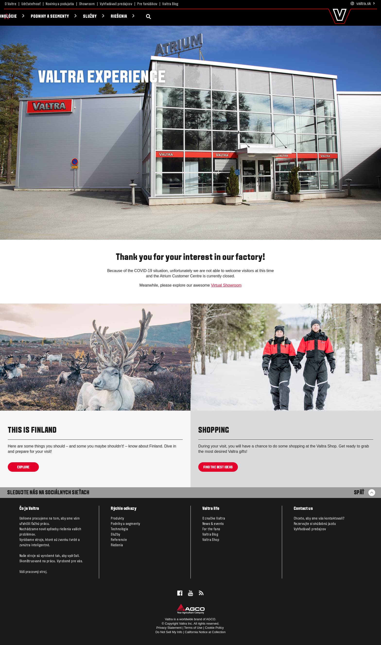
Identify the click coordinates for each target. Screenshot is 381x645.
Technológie (58, 17)
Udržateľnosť (31, 4)
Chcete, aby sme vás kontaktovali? (319, 518)
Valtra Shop (210, 540)
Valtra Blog (170, 4)
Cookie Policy (214, 627)
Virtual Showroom (226, 285)
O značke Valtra (213, 518)
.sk (363, 3)
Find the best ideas (218, 467)
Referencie (119, 540)
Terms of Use (193, 627)
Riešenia (173, 17)
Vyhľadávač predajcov (116, 4)
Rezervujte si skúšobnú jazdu (315, 524)
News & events (213, 524)
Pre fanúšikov (147, 4)
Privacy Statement (169, 627)
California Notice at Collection (205, 632)
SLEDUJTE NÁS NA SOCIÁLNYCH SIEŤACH (48, 493)
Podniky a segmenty (104, 17)
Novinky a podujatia (60, 4)
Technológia (119, 529)
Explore (23, 467)
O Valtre (10, 4)
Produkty (23, 17)
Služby (144, 17)
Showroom (87, 4)
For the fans (211, 529)
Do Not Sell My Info (169, 632)
